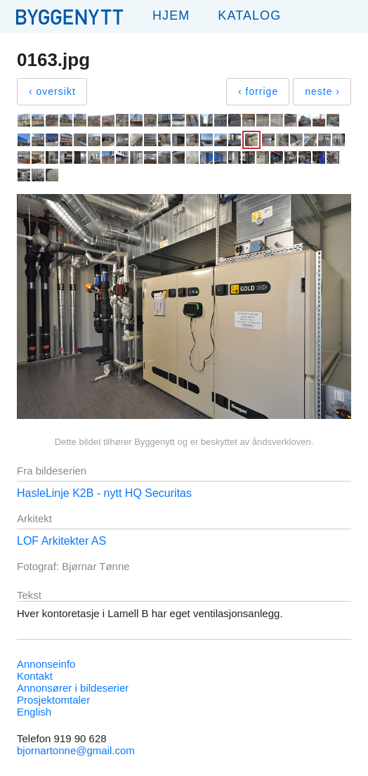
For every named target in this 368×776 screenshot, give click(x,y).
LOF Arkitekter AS (61, 541)
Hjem (171, 15)
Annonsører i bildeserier (73, 688)
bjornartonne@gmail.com (76, 750)
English (34, 712)
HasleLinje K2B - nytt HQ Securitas (104, 493)
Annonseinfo (46, 664)
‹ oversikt (52, 91)
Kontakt (35, 676)
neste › (322, 91)
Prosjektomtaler (53, 700)
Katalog (249, 15)
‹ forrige (258, 91)
